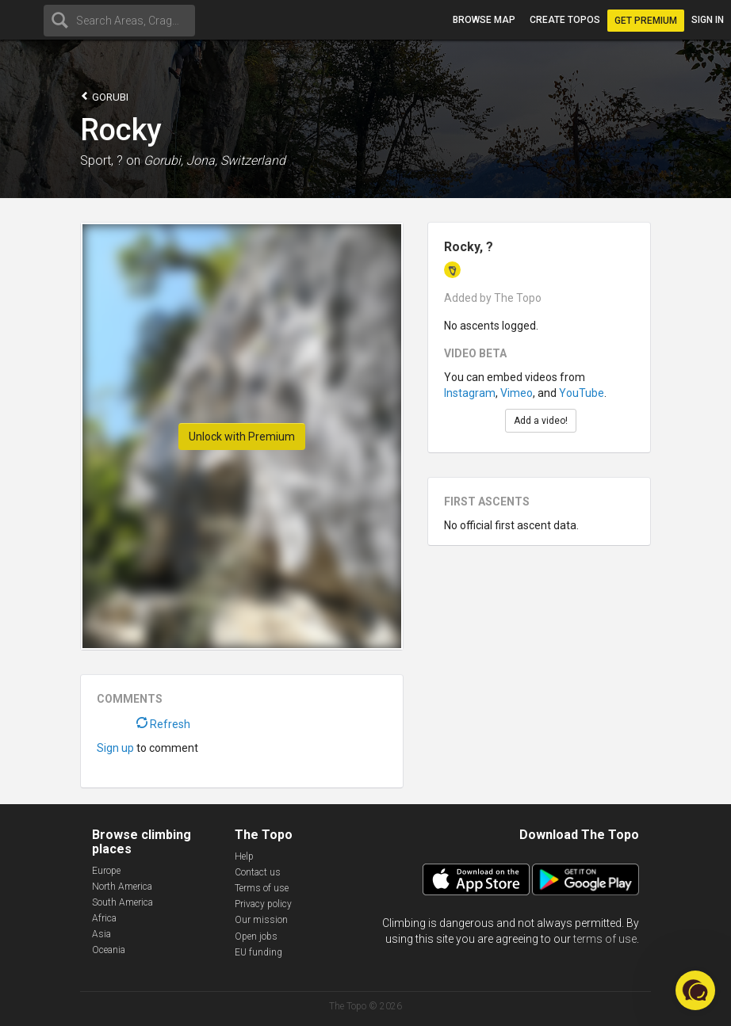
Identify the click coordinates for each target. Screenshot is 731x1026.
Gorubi (104, 96)
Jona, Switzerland (235, 160)
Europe (106, 870)
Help (244, 856)
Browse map (484, 19)
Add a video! (541, 420)
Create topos (565, 19)
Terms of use (262, 888)
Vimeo (516, 393)
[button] (695, 990)
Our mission (261, 919)
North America (122, 886)
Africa (104, 918)
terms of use (605, 939)
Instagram (470, 393)
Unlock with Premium (242, 436)
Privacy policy (263, 904)
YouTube (581, 393)
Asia (101, 934)
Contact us (258, 872)
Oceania (108, 949)
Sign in (707, 19)
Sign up (115, 748)
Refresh (163, 724)
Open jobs (256, 936)
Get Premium (645, 20)
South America (122, 902)
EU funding (258, 952)
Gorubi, (163, 160)
